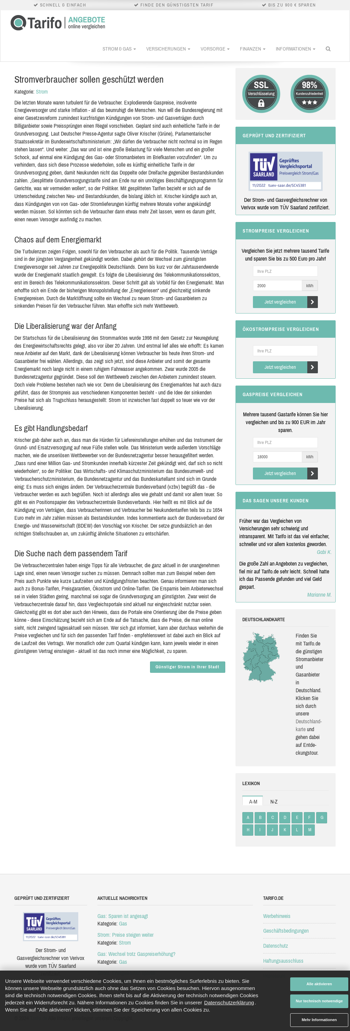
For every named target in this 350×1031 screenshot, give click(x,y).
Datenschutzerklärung (229, 1002)
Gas (123, 923)
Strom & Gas (119, 49)
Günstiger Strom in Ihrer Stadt (187, 666)
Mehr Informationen (319, 1020)
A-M (253, 801)
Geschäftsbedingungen (286, 931)
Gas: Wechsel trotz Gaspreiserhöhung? (136, 954)
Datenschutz (275, 946)
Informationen (295, 49)
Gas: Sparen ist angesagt (122, 916)
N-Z (274, 801)
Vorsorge (215, 49)
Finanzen (253, 49)
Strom (42, 91)
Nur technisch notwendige (319, 1001)
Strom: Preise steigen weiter (125, 935)
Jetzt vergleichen (291, 302)
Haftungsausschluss (283, 961)
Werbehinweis (277, 916)
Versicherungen (168, 49)
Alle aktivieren (319, 984)
